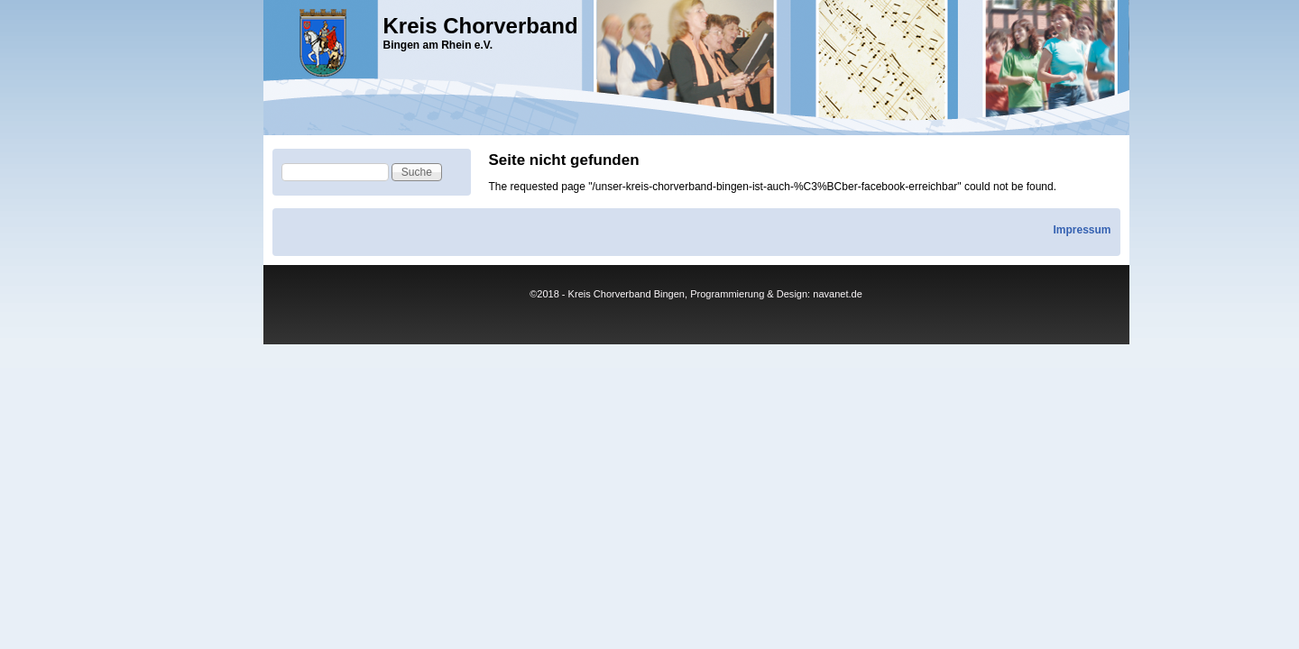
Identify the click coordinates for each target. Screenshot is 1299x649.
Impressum (1081, 230)
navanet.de (837, 293)
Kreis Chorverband (480, 26)
